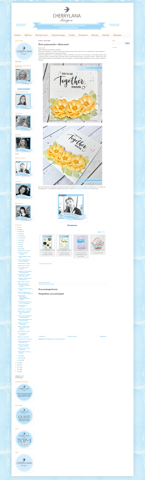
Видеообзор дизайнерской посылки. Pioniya (25, 320)
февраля (20, 358)
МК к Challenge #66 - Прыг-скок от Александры (25, 302)
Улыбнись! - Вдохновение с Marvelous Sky (25, 279)
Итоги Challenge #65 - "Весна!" (23, 268)
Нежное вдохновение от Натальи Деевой (24, 260)
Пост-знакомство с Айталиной (23, 334)
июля (19, 242)
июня (19, 244)
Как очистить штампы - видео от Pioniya (24, 345)
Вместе (96, 187)
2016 (18, 369)
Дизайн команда (58, 35)
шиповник (78, 187)
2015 (18, 371)
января (20, 360)
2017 (18, 367)
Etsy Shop (105, 35)
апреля (20, 248)
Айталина (45, 284)
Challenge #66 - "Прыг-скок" (25, 339)
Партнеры (117, 35)
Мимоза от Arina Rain (23, 337)
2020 (18, 229)
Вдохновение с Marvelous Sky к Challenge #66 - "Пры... (24, 312)
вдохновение (51, 284)
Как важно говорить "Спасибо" (23, 253)
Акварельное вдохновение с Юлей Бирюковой (25, 272)
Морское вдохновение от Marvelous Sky (24, 342)
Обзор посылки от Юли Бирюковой (24, 349)
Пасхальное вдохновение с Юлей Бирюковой (25, 316)
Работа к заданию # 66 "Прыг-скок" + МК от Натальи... (24, 328)
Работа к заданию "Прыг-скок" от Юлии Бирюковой (25, 293)
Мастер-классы (41, 35)
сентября (20, 238)
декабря (20, 231)
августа (20, 240)
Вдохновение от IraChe (24, 250)
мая (19, 246)
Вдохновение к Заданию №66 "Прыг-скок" (24, 275)
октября (20, 235)
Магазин (94, 35)
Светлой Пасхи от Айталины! (22, 306)
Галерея (72, 35)
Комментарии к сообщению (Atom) (56, 339)
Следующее (42, 336)
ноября (20, 233)
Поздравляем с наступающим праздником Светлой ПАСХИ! (24, 297)
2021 (18, 227)
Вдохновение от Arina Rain (25, 309)
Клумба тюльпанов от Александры (23, 323)
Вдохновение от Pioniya (24, 263)
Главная (17, 35)
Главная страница (72, 336)
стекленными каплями (81, 188)
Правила (28, 35)
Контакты (83, 35)
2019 (18, 363)
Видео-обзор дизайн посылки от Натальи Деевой (24, 285)
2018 (18, 365)
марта (20, 355)
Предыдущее (103, 336)
